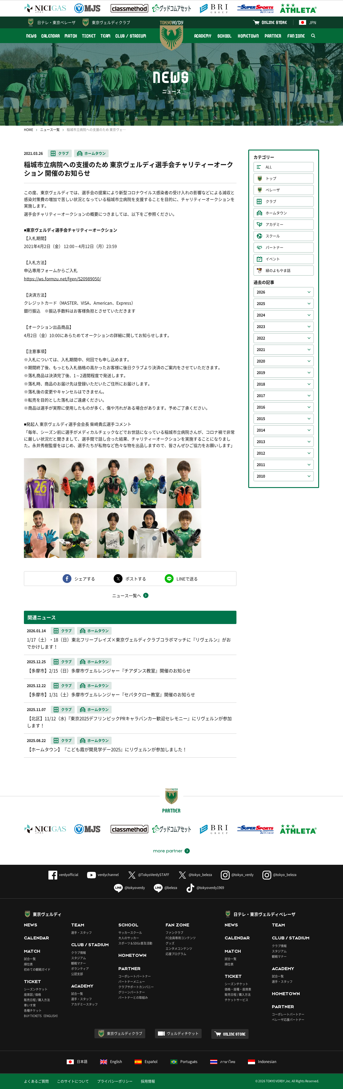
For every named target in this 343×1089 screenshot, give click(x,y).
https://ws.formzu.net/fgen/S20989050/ (62, 278)
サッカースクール (130, 932)
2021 (261, 349)
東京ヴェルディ (47, 914)
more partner (167, 851)
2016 (261, 407)
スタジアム (78, 958)
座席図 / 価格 (32, 994)
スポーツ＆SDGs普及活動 (135, 943)
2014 (261, 430)
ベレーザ (273, 190)
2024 (261, 315)
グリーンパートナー (131, 992)
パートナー (274, 247)
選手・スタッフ (81, 932)
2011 (261, 464)
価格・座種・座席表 (238, 989)
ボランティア (80, 968)
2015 (261, 418)
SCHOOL (225, 36)
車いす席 (30, 1005)
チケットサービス (236, 1000)
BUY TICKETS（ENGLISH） (42, 1015)
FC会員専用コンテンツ (181, 938)
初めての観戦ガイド (37, 969)
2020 (261, 361)
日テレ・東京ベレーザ (56, 22)
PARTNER (273, 36)
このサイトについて (73, 1081)
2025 (261, 303)
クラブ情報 (78, 952)
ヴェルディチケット (183, 1033)
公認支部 (77, 974)
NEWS (31, 36)
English (111, 1061)
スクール (273, 236)
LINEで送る (187, 579)
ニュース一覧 (50, 129)
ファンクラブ (174, 932)
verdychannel (103, 874)
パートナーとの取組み (133, 997)
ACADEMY (202, 36)
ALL (269, 167)
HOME (28, 129)
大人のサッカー (128, 938)
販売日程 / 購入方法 (37, 1000)
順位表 (28, 964)
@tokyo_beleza (195, 874)
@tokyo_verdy (237, 874)
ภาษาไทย (222, 1061)
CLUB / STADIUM (130, 36)
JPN (307, 22)
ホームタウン (95, 153)
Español (146, 1061)
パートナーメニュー (131, 981)
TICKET (89, 36)
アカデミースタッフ (84, 1004)
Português (184, 1061)
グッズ (170, 943)
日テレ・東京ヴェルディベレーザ (264, 914)
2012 (261, 453)
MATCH (71, 36)
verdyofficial (63, 874)
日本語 (77, 1061)
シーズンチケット (36, 989)
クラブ (63, 153)
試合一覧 (30, 959)
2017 (261, 395)
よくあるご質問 (36, 1081)
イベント (273, 259)
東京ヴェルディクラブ (111, 22)
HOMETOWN (248, 36)
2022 (261, 338)
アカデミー (274, 224)
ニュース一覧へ (126, 595)
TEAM (106, 36)
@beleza (165, 887)
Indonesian (262, 1061)
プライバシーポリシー (115, 1081)
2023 (261, 326)
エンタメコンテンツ (179, 948)
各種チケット (33, 1010)
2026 (261, 292)
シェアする (84, 579)
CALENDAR (50, 36)
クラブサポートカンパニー (136, 987)
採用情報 (148, 1081)
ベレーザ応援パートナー (288, 1019)
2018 (261, 384)
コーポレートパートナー (134, 976)
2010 (261, 476)
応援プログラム (176, 954)
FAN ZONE (296, 36)
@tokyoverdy (129, 887)
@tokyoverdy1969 (205, 887)
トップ (271, 178)
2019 (261, 372)
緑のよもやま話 (278, 270)
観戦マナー (78, 963)
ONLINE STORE (274, 22)
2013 (261, 441)
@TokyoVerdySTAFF (148, 874)
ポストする (135, 579)
